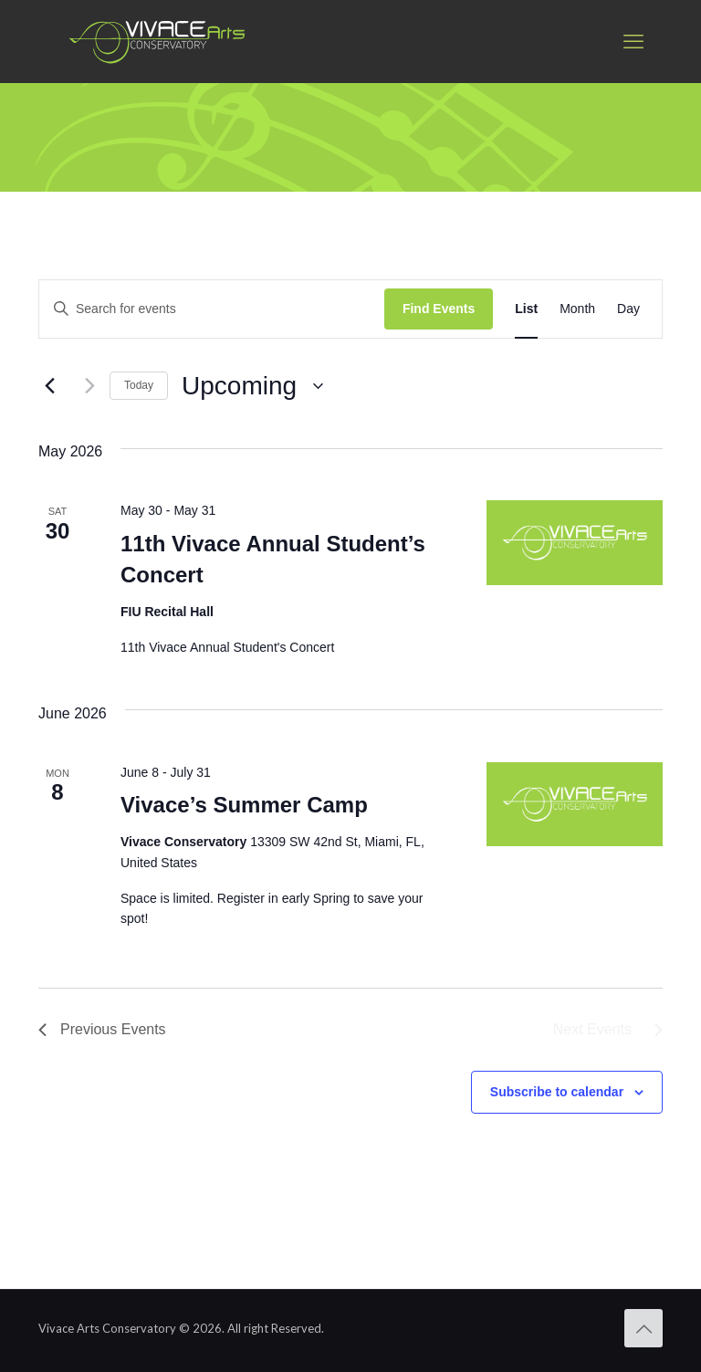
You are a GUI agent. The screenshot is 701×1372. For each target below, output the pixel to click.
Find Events (439, 308)
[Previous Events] (49, 386)
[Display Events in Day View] (628, 309)
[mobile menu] (633, 41)
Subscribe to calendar (556, 1091)
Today (138, 385)
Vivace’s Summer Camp (244, 804)
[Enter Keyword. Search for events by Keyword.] (211, 309)
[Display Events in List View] (526, 309)
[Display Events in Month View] (577, 309)
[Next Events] (85, 386)
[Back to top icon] (643, 1328)
